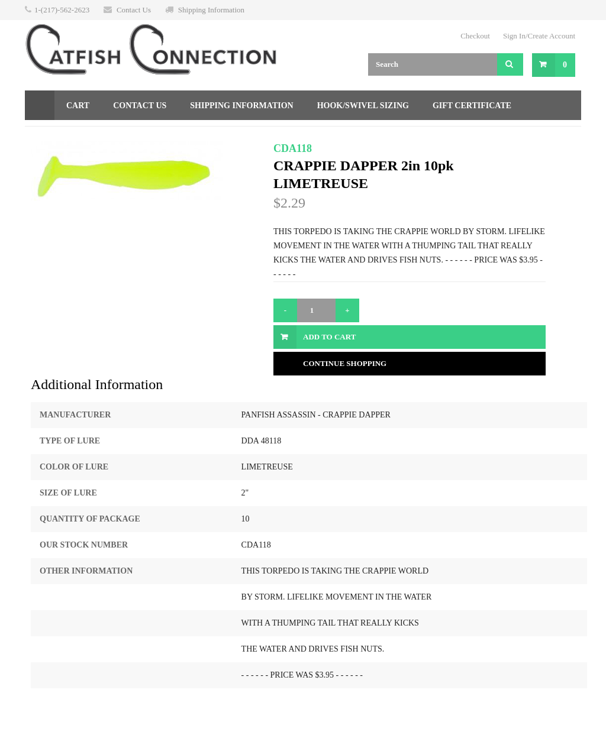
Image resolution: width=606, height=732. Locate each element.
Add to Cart (329, 336)
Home (39, 105)
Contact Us (134, 9)
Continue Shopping (344, 363)
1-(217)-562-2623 (61, 9)
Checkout (475, 35)
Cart (77, 105)
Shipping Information (211, 9)
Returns (56, 135)
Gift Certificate (472, 105)
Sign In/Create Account (539, 35)
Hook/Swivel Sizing (363, 105)
